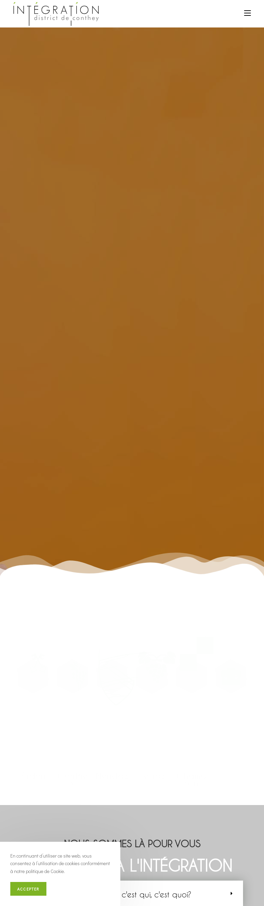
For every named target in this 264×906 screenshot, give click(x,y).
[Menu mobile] (247, 12)
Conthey (72, 779)
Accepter (28, 889)
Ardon (33, 776)
